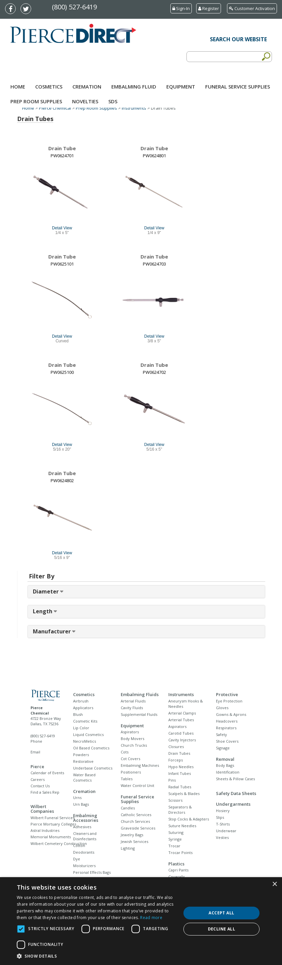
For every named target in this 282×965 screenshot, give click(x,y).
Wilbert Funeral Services (52, 817)
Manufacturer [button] (52, 631)
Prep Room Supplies (36, 101)
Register (208, 8)
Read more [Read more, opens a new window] (151, 917)
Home (17, 86)
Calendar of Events (47, 772)
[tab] (146, 591)
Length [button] (43, 611)
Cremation (86, 86)
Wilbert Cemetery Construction (59, 843)
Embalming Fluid (133, 86)
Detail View (62, 228)
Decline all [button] (221, 929)
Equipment (180, 86)
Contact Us (40, 785)
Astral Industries (45, 830)
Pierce (37, 766)
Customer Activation (252, 8)
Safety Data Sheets (236, 793)
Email (35, 751)
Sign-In (181, 8)
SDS (112, 101)
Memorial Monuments (51, 836)
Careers (38, 779)
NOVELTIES (85, 101)
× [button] (274, 884)
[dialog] (141, 921)
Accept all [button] (221, 913)
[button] (96, 956)
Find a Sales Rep (45, 792)
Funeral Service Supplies (237, 86)
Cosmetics (48, 86)
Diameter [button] (46, 591)
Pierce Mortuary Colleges (53, 824)
